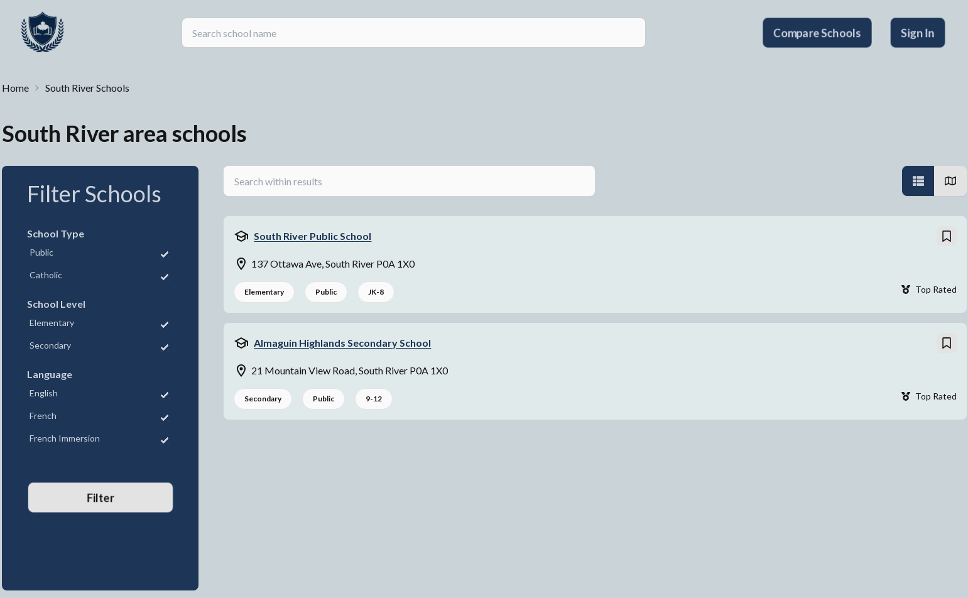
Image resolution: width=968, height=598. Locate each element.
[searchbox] (414, 33)
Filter (100, 497)
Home (15, 88)
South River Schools (87, 88)
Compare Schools (817, 33)
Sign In (918, 33)
